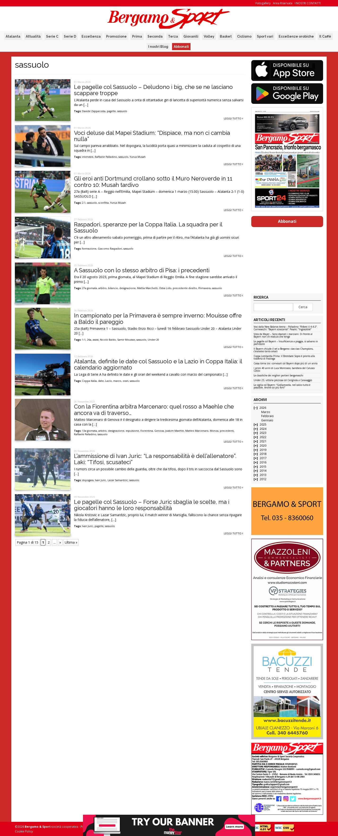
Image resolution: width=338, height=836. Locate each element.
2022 (263, 437)
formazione (89, 248)
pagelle (111, 111)
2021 (263, 441)
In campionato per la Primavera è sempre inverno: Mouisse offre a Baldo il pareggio (158, 318)
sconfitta (103, 202)
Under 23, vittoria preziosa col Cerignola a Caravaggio (283, 380)
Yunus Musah (138, 156)
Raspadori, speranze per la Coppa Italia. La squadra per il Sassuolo (148, 227)
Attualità (33, 36)
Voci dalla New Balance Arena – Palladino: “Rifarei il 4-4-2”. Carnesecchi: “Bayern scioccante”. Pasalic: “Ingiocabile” (285, 328)
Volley (209, 36)
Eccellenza (91, 36)
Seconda (155, 36)
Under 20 (153, 339)
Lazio (108, 381)
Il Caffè (325, 36)
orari (125, 381)
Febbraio (267, 416)
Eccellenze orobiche (296, 36)
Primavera (204, 288)
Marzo (265, 412)
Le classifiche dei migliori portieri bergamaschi (278, 375)
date (101, 381)
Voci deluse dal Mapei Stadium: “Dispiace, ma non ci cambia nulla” (152, 135)
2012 (263, 479)
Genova (159, 430)
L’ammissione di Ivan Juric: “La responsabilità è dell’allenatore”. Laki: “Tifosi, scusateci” (155, 459)
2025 (263, 424)
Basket (226, 36)
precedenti (227, 430)
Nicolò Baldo (108, 339)
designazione (127, 288)
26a (89, 339)
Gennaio (267, 420)
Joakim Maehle (174, 430)
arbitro (102, 288)
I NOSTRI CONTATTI (308, 3)
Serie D (70, 36)
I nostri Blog (158, 46)
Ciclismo (244, 36)
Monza (214, 430)
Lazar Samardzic (118, 480)
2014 (263, 471)
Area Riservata (282, 3)
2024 (263, 429)
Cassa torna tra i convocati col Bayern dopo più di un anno (285, 363)
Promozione (116, 36)
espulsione (132, 430)
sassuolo (122, 111)
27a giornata (89, 288)
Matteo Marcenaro (196, 430)
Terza (173, 36)
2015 (263, 467)
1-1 (84, 339)
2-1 (84, 202)
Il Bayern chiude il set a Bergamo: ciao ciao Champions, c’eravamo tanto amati (283, 350)
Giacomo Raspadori (110, 248)
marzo (117, 381)
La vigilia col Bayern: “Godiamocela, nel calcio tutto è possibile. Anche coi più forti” (282, 386)
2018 (263, 454)
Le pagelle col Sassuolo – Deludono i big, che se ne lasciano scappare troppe (153, 90)
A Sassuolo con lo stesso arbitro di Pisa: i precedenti (141, 270)
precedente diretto (185, 288)
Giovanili (190, 36)
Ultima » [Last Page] (71, 542)
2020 (263, 446)
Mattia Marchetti (147, 288)
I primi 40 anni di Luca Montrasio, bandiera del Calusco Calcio (284, 369)
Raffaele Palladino (106, 156)
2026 (263, 408)
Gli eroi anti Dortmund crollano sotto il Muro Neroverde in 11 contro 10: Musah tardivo (153, 181)
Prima (137, 36)
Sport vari (265, 36)
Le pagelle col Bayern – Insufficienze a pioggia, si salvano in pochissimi (286, 343)
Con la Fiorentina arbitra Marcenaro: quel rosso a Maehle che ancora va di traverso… (154, 409)
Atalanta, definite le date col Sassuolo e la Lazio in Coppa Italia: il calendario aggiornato (158, 364)
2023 (263, 433)
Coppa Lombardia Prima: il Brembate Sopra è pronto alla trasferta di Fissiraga (284, 357)
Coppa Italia (89, 381)
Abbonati (181, 46)
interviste (87, 156)
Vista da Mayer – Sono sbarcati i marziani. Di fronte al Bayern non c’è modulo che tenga (283, 335)
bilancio (113, 288)
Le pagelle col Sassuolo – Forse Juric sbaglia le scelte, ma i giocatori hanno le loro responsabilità (151, 504)
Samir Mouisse (126, 339)
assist (96, 339)
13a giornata (89, 430)
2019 (263, 450)
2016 (263, 462)
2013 (263, 475)
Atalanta (13, 36)
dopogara (88, 480)
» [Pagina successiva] (60, 542)
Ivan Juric (100, 480)
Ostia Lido (165, 288)
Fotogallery (263, 3)
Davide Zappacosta (93, 111)
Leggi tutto (233, 118)
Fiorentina (146, 430)
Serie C (52, 36)
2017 (263, 458)
